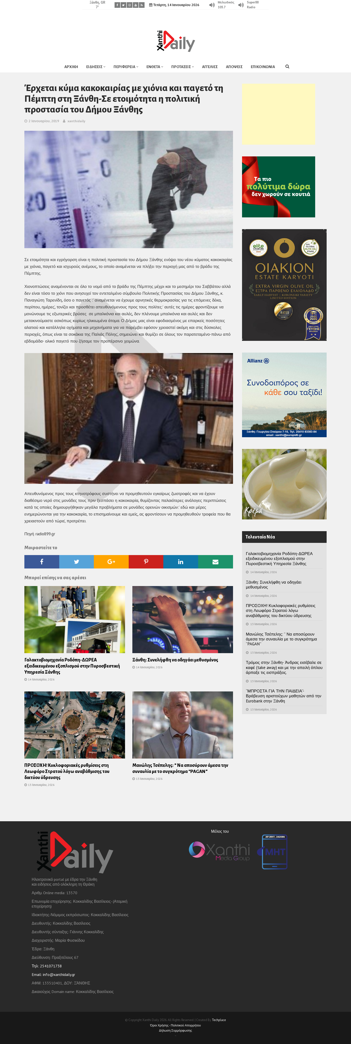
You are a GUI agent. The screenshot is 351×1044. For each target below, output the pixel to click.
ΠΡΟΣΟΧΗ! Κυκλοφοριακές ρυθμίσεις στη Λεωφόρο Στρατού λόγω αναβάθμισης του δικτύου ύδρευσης (66, 771)
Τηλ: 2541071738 (47, 965)
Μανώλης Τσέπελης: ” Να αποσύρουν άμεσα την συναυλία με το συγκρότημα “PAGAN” (281, 639)
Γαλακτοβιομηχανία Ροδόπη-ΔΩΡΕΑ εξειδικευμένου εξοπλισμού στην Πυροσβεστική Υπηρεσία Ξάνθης (72, 666)
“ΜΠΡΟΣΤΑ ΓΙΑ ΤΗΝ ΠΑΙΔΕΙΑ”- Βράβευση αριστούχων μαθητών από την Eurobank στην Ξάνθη (283, 696)
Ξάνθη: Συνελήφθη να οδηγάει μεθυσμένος (175, 660)
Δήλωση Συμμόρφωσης (175, 1030)
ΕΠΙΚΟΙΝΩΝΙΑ (263, 67)
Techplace (219, 1020)
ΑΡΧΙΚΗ (71, 67)
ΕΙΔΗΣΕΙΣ (94, 67)
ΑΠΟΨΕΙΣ (234, 67)
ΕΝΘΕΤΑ (153, 67)
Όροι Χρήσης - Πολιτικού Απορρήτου (175, 1025)
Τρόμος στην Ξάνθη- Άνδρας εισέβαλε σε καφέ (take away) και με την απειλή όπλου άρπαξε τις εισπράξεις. (284, 667)
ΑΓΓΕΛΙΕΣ (210, 67)
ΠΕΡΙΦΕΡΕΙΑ (124, 67)
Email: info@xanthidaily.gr (53, 974)
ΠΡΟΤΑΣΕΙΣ (181, 67)
